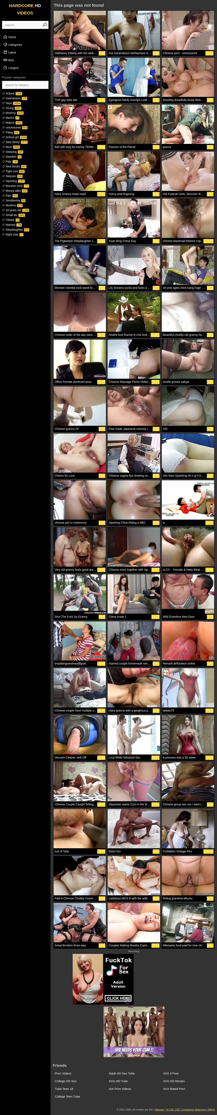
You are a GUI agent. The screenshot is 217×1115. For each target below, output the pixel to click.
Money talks (14, 190)
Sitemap (159, 1109)
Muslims (12, 205)
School (12, 93)
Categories (12, 44)
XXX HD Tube (118, 1081)
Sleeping (12, 151)
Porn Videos (63, 1073)
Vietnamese (14, 98)
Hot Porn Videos (120, 1088)
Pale (10, 161)
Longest (10, 67)
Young (11, 108)
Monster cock (15, 185)
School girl (14, 137)
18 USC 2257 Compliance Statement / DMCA (190, 1109)
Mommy (13, 112)
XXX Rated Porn (174, 1088)
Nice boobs (14, 166)
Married (12, 224)
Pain (10, 195)
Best (8, 60)
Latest (9, 52)
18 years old (15, 210)
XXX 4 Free (171, 1073)
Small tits (13, 215)
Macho (10, 117)
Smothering (13, 200)
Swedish (12, 156)
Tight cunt (13, 171)
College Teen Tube (67, 1096)
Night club (12, 234)
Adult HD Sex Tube (122, 1073)
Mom (11, 147)
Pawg (10, 132)
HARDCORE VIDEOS (25, 9)
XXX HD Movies (174, 1081)
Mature (12, 122)
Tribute (10, 220)
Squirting (13, 181)
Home (9, 37)
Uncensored (14, 127)
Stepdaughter (15, 229)
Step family (15, 142)
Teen (11, 103)
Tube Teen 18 (64, 1088)
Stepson (12, 176)
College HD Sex (66, 1081)
